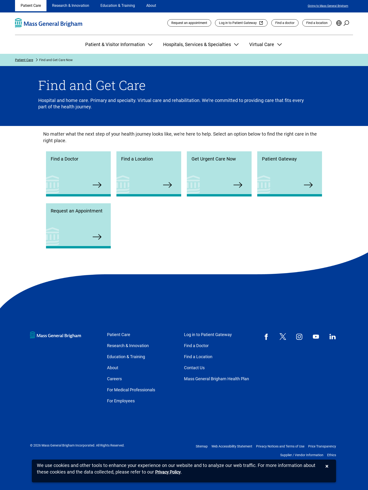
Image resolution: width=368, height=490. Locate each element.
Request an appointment (189, 23)
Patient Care (31, 5)
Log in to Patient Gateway (238, 23)
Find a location (317, 23)
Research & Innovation (70, 5)
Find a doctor (285, 23)
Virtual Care (266, 44)
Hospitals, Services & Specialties (201, 44)
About (151, 5)
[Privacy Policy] (168, 472)
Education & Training (117, 5)
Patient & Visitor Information (119, 44)
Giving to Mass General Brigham (328, 6)
